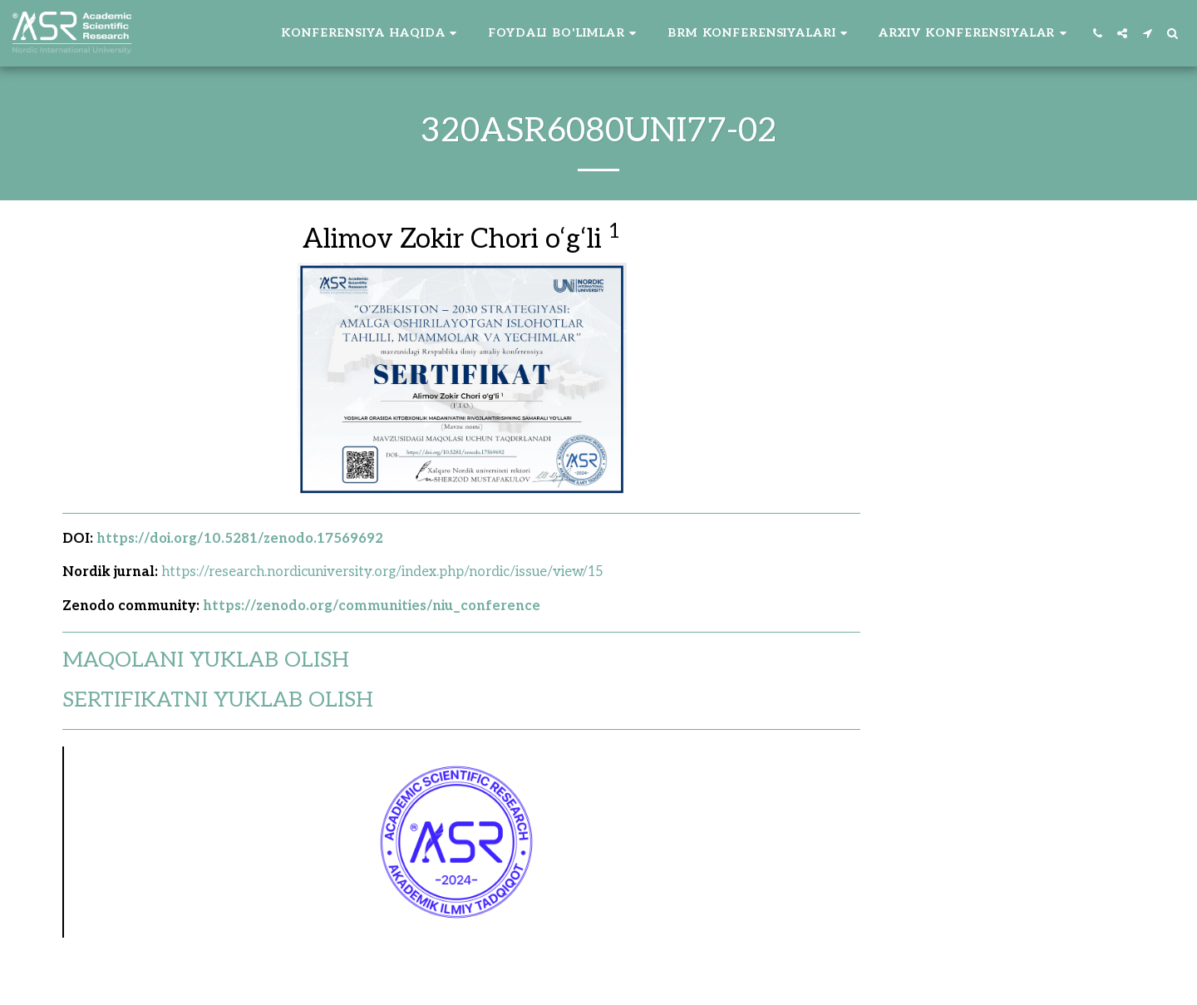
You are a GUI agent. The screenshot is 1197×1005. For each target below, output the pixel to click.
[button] (371, 33)
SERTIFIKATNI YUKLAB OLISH (217, 700)
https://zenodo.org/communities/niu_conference (371, 606)
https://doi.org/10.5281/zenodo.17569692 (239, 538)
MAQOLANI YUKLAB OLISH (205, 660)
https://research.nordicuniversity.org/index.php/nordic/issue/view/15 (382, 572)
